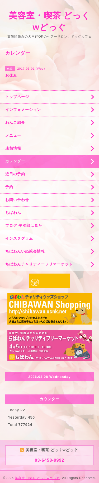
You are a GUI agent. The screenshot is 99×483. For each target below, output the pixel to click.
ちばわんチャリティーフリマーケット (39, 264)
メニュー (13, 135)
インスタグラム (19, 238)
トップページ (17, 97)
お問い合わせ (17, 200)
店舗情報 (13, 148)
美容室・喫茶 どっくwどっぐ (37, 478)
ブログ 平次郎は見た (23, 225)
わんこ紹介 (15, 122)
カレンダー (15, 161)
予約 (9, 187)
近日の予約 (15, 174)
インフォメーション (23, 109)
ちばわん (13, 212)
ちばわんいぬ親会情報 (25, 251)
